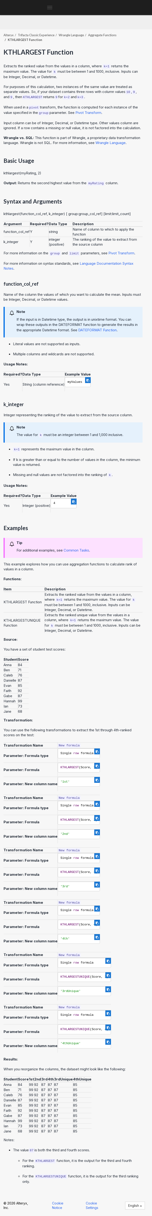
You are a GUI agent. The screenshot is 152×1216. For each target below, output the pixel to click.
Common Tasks (76, 550)
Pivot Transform (88, 112)
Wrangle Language (71, 35)
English (135, 1206)
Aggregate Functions (102, 35)
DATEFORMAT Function (97, 330)
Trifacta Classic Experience (36, 35)
